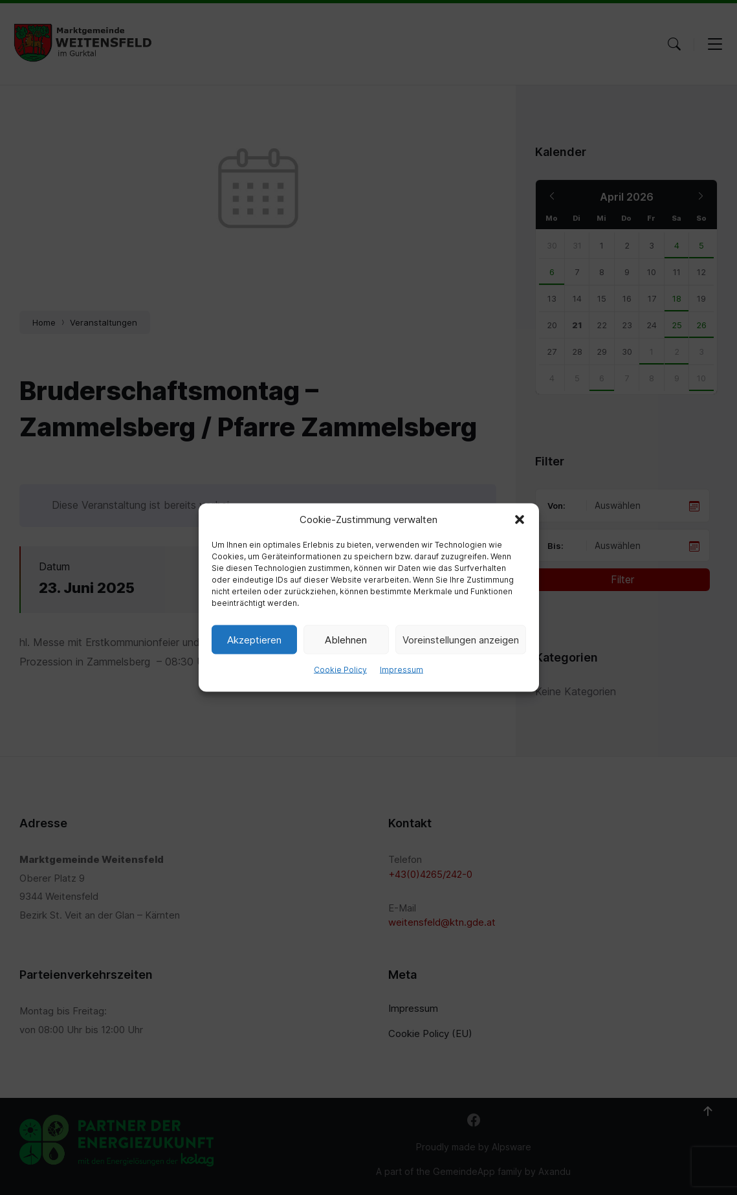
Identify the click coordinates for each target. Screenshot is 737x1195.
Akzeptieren (254, 639)
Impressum (401, 670)
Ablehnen (346, 639)
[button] (519, 519)
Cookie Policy (340, 670)
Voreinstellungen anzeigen (460, 639)
